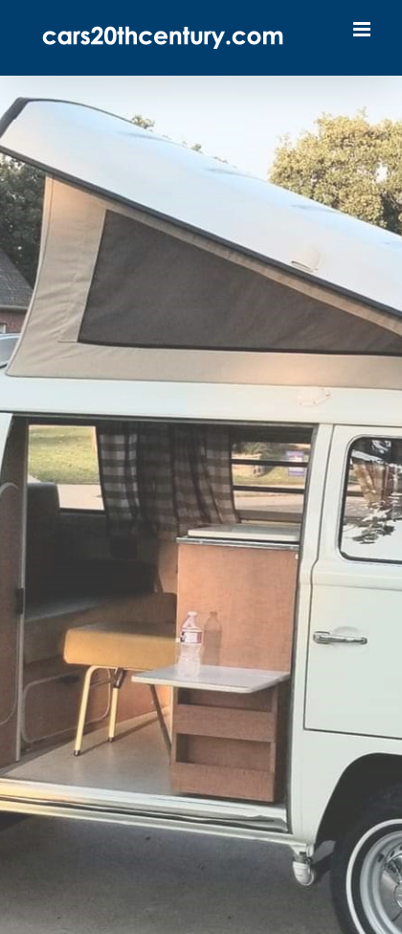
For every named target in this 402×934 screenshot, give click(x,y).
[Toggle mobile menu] (363, 29)
